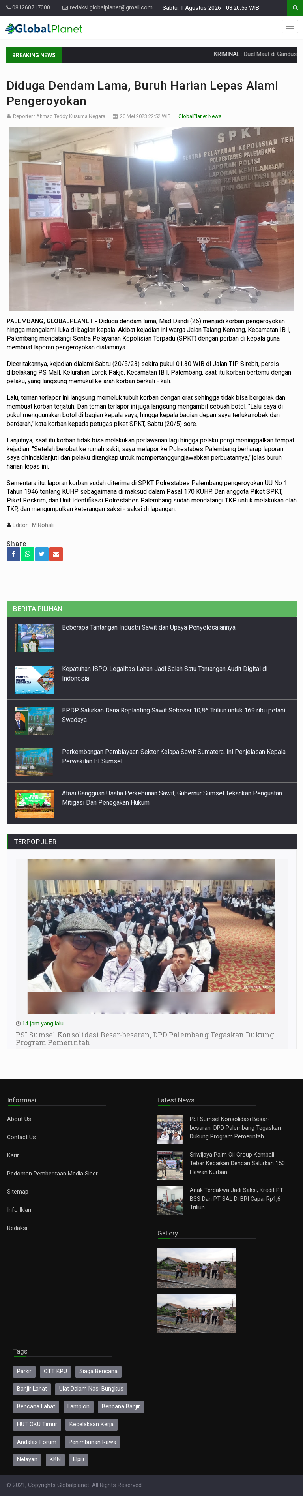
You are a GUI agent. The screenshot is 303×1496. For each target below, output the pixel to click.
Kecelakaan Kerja (91, 1424)
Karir (13, 1155)
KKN (55, 1459)
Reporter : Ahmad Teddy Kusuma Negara (59, 116)
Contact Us (21, 1137)
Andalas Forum (36, 1442)
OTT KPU (55, 1371)
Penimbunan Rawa (92, 1442)
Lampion (78, 1406)
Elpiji (78, 1459)
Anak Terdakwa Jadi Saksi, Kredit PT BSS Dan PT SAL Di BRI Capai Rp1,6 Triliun (236, 1199)
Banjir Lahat (32, 1388)
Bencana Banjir (121, 1406)
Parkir (24, 1371)
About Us (19, 1119)
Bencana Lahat (36, 1406)
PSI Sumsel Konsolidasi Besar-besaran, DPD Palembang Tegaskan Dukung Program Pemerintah (235, 1128)
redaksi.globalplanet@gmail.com (107, 7)
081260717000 (28, 7)
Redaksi (17, 1228)
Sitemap (17, 1192)
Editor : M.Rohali (32, 525)
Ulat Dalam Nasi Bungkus (91, 1388)
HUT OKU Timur (37, 1424)
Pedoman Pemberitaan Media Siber (52, 1173)
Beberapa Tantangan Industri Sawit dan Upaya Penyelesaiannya (149, 627)
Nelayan (27, 1459)
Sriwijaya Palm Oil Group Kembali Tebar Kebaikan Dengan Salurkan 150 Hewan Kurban (237, 1163)
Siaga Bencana (98, 1371)
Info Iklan (19, 1210)
